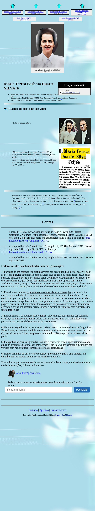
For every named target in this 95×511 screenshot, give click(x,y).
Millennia (68, 415)
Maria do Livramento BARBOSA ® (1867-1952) (82, 12)
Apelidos (44, 410)
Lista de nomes (58, 410)
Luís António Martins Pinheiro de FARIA (30, 252)
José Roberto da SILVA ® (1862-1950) (58, 12)
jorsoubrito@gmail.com (24, 373)
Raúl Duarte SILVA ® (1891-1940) (24, 19)
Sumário (33, 410)
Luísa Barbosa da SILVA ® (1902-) (70, 19)
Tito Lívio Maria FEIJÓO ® (71, 92)
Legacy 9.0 (59, 415)
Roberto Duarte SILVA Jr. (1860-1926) (12, 12)
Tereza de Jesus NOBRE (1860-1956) (35, 12)
